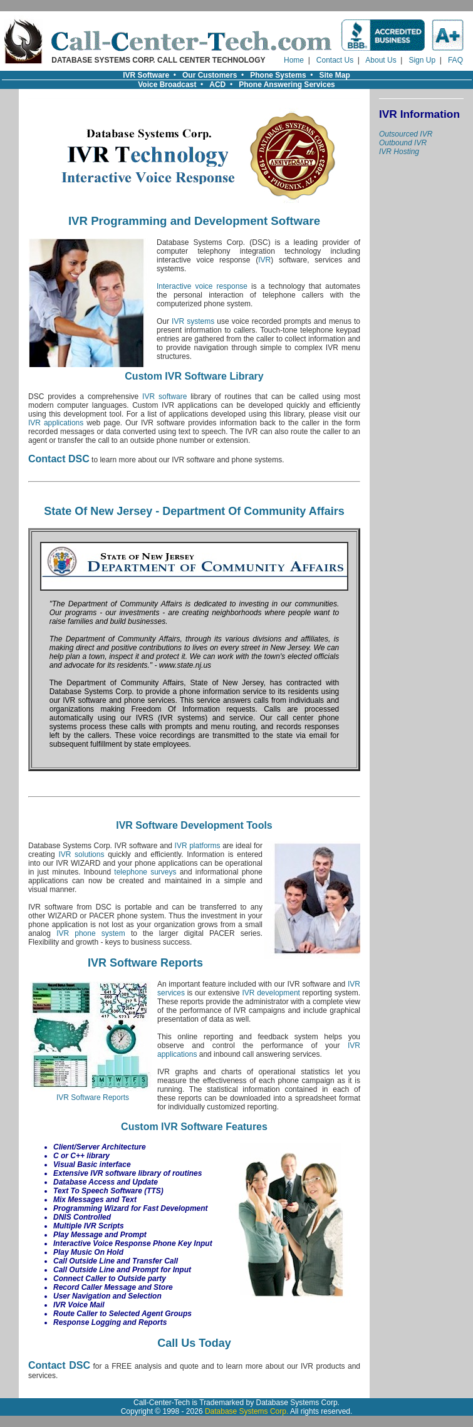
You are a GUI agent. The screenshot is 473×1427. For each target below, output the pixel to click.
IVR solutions (81, 854)
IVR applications (55, 422)
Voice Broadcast (167, 84)
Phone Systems (278, 75)
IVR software (164, 396)
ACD (217, 84)
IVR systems (193, 321)
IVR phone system (90, 933)
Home (294, 60)
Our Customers (209, 75)
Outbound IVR (403, 142)
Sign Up (421, 60)
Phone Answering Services (287, 84)
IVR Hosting (399, 151)
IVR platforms (198, 845)
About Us (380, 60)
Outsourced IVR (405, 134)
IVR (264, 260)
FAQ (455, 60)
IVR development (271, 993)
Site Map (335, 75)
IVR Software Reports (92, 1094)
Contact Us (334, 60)
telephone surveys (145, 872)
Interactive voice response (202, 286)
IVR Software (146, 75)
